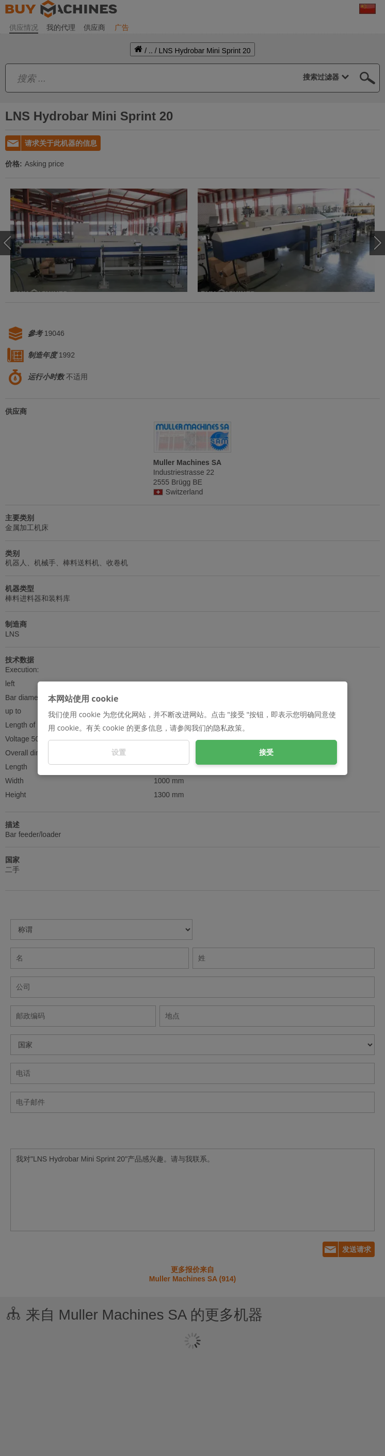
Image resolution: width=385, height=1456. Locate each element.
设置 (118, 752)
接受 (266, 752)
